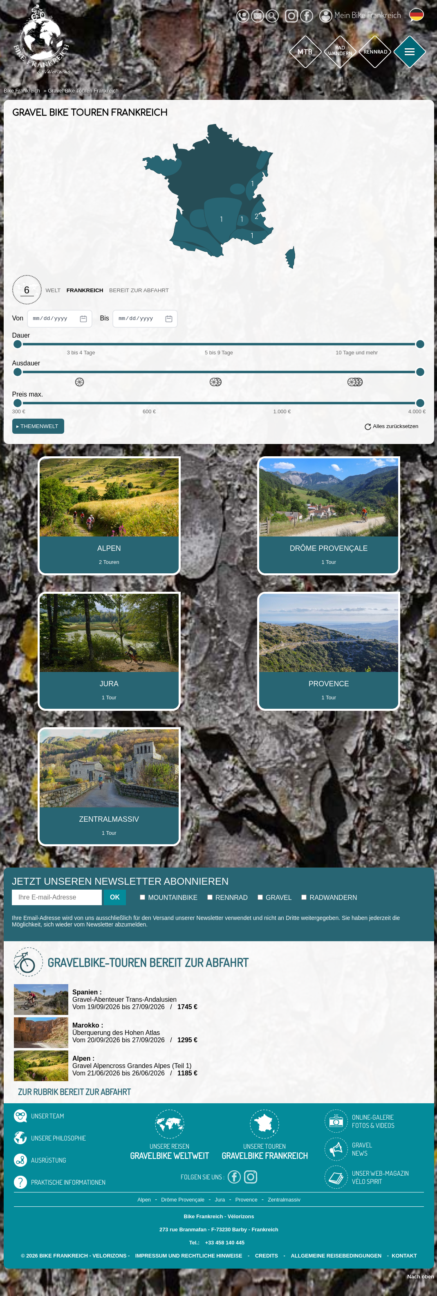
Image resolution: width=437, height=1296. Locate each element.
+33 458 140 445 (224, 1243)
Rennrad (227, 897)
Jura (220, 1200)
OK (115, 897)
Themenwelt (37, 426)
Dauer (21, 335)
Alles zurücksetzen (395, 426)
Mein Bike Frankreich (360, 16)
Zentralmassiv (284, 1200)
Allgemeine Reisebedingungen (336, 1256)
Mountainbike (168, 897)
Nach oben (421, 1276)
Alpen (144, 1200)
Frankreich (85, 290)
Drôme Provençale (182, 1200)
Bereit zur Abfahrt (139, 290)
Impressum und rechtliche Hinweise (188, 1256)
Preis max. (27, 394)
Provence (246, 1200)
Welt (53, 290)
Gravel (275, 897)
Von (52, 319)
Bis (139, 319)
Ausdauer (26, 363)
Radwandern (329, 897)
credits (266, 1256)
